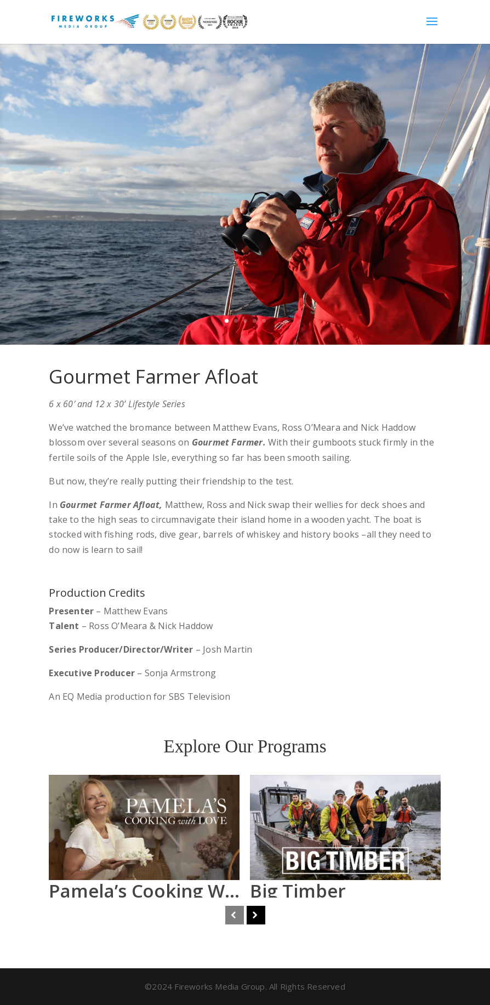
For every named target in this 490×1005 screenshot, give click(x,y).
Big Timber (297, 890)
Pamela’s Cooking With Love (171, 890)
